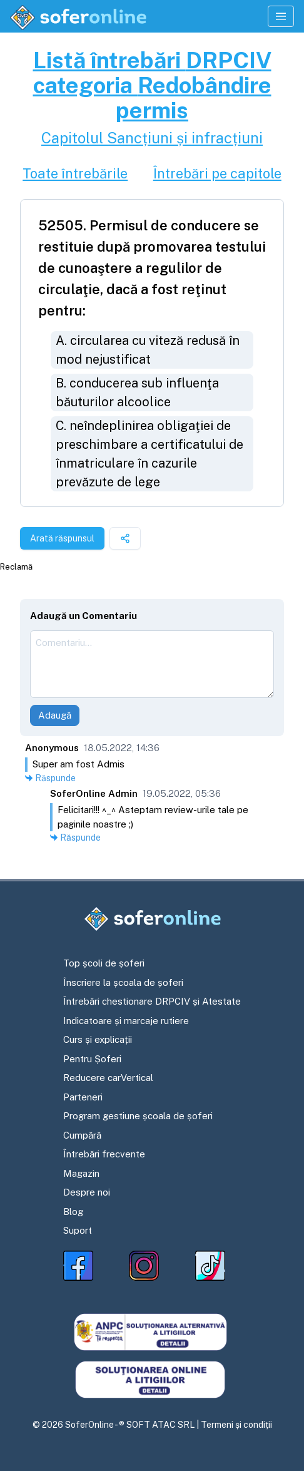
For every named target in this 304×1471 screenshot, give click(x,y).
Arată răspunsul (62, 538)
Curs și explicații (97, 1039)
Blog (73, 1211)
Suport (77, 1230)
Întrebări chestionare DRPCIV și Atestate (152, 1001)
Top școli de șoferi (103, 963)
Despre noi (86, 1192)
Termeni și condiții (236, 1425)
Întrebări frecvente (104, 1154)
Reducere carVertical (108, 1077)
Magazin (81, 1173)
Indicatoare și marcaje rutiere (126, 1020)
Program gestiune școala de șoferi (138, 1115)
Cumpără (82, 1135)
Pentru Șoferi (92, 1058)
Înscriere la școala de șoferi (123, 982)
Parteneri (83, 1097)
